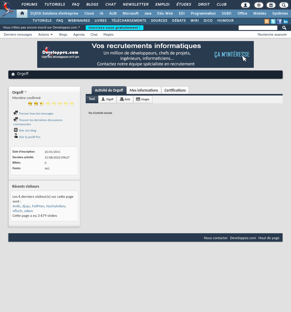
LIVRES (101, 21)
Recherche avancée (272, 34)
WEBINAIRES (79, 21)
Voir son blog (24, 130)
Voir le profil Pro (26, 137)
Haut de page (269, 238)
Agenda (79, 34)
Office (242, 14)
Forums (29, 4)
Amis (127, 99)
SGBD (226, 14)
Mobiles (259, 14)
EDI (182, 14)
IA (101, 14)
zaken (28, 210)
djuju (26, 206)
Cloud (89, 14)
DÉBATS (179, 21)
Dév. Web (165, 14)
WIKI (194, 21)
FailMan (38, 206)
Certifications (175, 90)
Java (147, 14)
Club (221, 4)
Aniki (16, 206)
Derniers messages (18, 34)
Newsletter (135, 4)
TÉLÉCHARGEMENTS (128, 21)
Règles (109, 34)
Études (183, 4)
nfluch (17, 210)
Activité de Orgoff (109, 90)
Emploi (162, 4)
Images (145, 99)
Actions (43, 34)
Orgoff (109, 99)
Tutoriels (54, 4)
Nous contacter (216, 238)
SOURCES (159, 21)
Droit (203, 4)
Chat (110, 4)
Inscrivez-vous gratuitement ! (114, 27)
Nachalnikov (55, 206)
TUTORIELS (41, 21)
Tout (92, 99)
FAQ (75, 4)
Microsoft (130, 14)
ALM (113, 14)
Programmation (203, 14)
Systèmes (280, 14)
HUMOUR (225, 21)
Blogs (91, 4)
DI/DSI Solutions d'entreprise (54, 14)
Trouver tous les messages (33, 113)
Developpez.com (243, 238)
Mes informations (144, 90)
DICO (208, 21)
